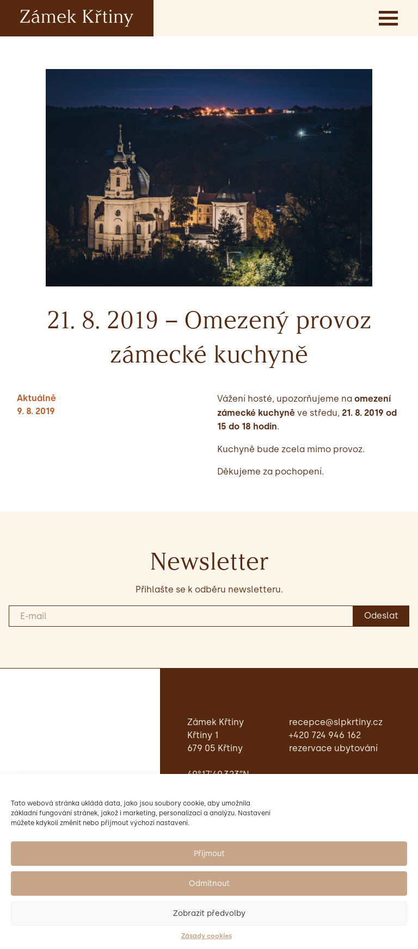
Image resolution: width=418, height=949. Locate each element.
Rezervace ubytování (333, 748)
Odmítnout (209, 883)
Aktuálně (36, 398)
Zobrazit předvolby (209, 913)
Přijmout (209, 853)
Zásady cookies (206, 936)
